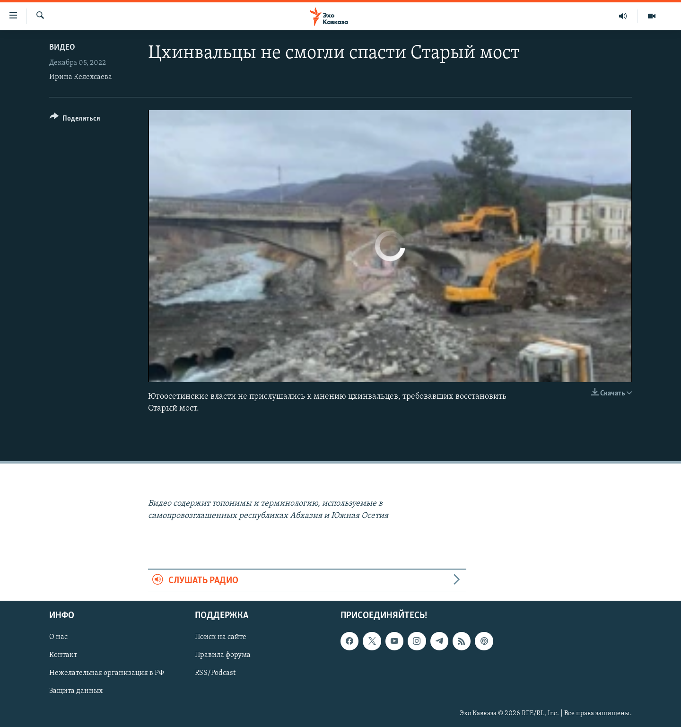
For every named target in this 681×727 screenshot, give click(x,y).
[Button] (75, 120)
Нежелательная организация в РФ (106, 673)
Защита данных (76, 691)
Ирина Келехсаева (80, 77)
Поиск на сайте (220, 637)
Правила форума (223, 655)
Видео (62, 47)
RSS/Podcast (215, 673)
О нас (58, 637)
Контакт (63, 655)
